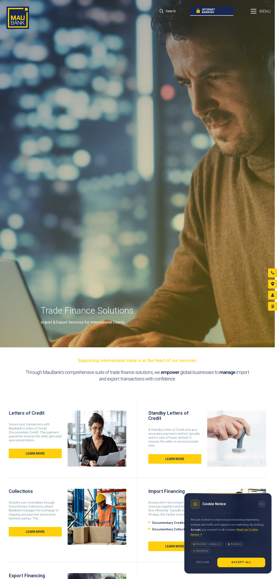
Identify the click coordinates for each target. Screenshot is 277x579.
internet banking (206, 11)
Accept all (241, 562)
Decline (202, 562)
